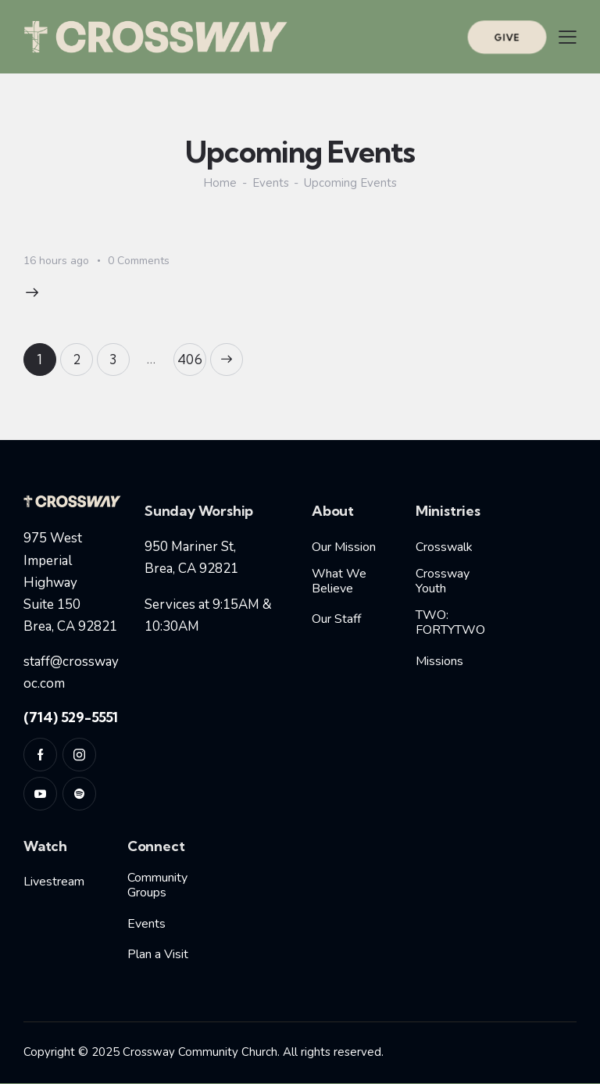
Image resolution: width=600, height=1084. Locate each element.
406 (191, 355)
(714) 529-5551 (70, 717)
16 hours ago (56, 260)
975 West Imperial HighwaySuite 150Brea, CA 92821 (70, 582)
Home (220, 183)
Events (270, 183)
